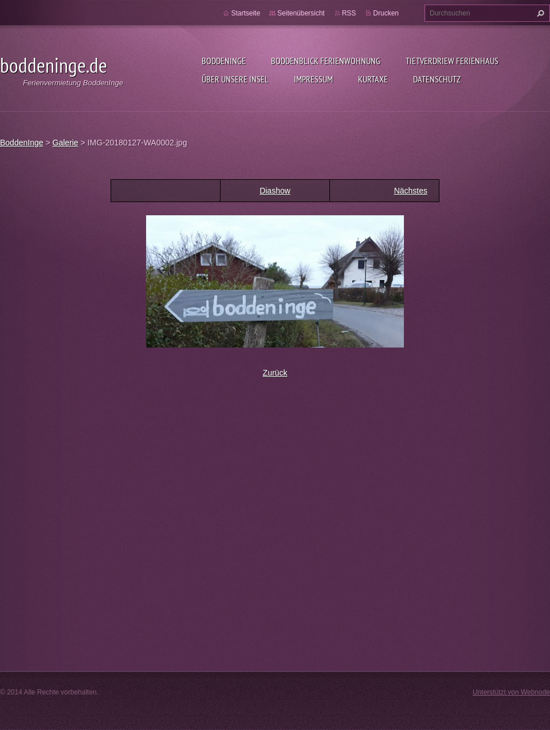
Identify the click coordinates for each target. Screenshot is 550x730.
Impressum (313, 79)
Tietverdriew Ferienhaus (452, 60)
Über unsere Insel (235, 79)
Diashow (275, 190)
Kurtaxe (373, 79)
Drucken (386, 13)
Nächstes (410, 190)
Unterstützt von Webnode (511, 692)
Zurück (275, 372)
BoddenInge (224, 60)
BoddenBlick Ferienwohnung (325, 60)
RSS (349, 13)
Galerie (65, 142)
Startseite (245, 13)
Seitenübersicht (301, 13)
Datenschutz (437, 79)
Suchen (539, 13)
